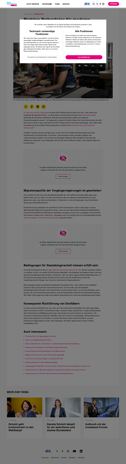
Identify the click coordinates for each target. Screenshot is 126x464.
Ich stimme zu (84, 57)
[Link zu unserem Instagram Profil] (103, 4)
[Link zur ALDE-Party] (87, 4)
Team (57, 4)
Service (66, 4)
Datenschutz (59, 66)
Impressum (67, 66)
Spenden (113, 4)
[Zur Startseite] (12, 3)
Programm (47, 4)
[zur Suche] (94, 4)
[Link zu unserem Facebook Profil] (100, 4)
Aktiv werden (33, 4)
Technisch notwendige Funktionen (42, 57)
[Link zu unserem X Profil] (97, 4)
